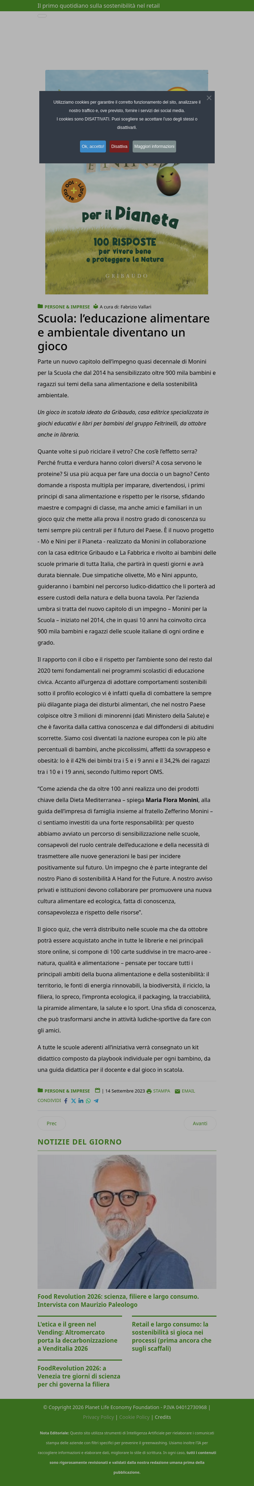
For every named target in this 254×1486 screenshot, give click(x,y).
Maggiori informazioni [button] (158, 146)
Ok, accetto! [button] (90, 146)
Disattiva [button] (120, 146)
